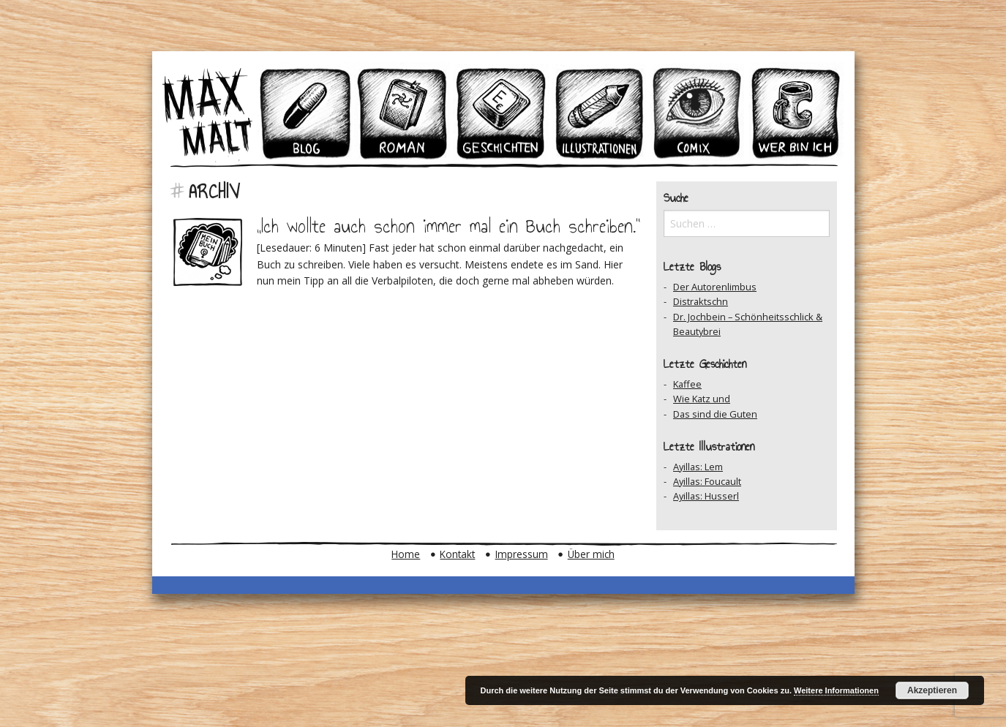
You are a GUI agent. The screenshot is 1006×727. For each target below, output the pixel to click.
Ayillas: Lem (698, 466)
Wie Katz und (701, 398)
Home (405, 554)
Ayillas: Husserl (706, 495)
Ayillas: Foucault (707, 481)
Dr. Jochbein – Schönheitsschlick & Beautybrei (747, 324)
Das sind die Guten (715, 414)
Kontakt (457, 554)
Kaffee (687, 384)
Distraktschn (700, 301)
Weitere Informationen (836, 690)
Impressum (521, 554)
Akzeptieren (932, 690)
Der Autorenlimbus (715, 286)
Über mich (591, 554)
